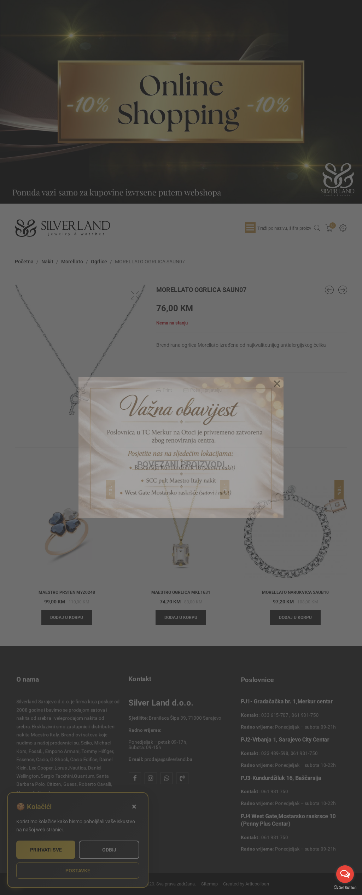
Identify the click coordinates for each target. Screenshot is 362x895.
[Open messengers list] (345, 874)
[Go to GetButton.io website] (345, 887)
